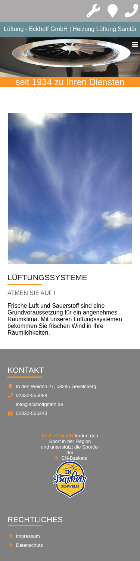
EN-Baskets (74, 458)
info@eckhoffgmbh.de (39, 404)
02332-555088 (31, 395)
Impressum (28, 536)
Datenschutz (29, 545)
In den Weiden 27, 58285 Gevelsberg (56, 386)
